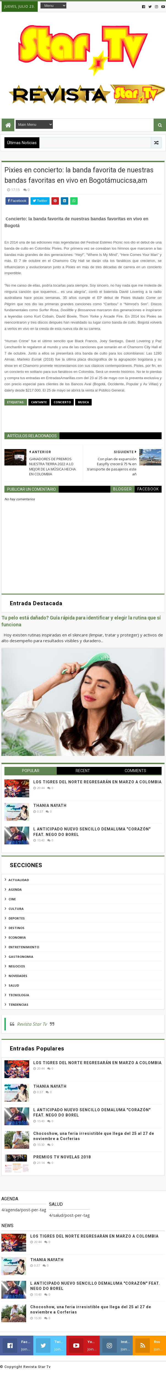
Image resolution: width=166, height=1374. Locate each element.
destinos (17, 928)
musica (83, 402)
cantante (39, 402)
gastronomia (21, 957)
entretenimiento (24, 947)
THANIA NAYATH (50, 805)
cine (12, 899)
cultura (16, 909)
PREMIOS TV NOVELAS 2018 (62, 1157)
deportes (17, 918)
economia (17, 937)
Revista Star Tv (32, 1024)
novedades (18, 976)
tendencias (18, 1004)
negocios (17, 966)
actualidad (19, 880)
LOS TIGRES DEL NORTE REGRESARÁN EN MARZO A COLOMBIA (97, 782)
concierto (62, 402)
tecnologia (19, 995)
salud (14, 985)
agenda (15, 889)
